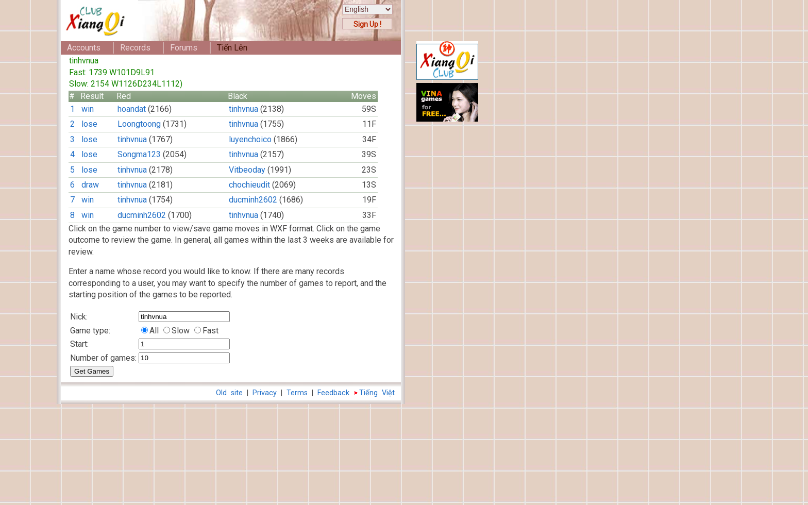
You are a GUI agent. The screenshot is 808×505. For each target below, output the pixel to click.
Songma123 (139, 154)
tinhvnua (243, 109)
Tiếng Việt (377, 393)
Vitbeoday (247, 170)
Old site (229, 393)
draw (90, 185)
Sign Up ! (367, 24)
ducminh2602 (253, 200)
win (87, 109)
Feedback (333, 393)
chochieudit (249, 185)
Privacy (264, 393)
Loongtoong (139, 124)
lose (89, 124)
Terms (297, 393)
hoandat (131, 109)
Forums (183, 48)
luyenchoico (250, 139)
